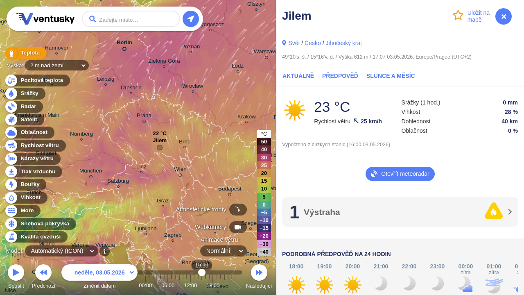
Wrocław (192, 87)
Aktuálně (298, 76)
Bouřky (25, 185)
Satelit (24, 120)
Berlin (124, 44)
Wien (180, 170)
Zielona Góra (164, 62)
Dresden (131, 88)
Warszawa (266, 52)
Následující (259, 277)
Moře (22, 211)
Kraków (246, 117)
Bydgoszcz (210, 25)
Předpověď (340, 76)
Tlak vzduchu (33, 172)
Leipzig (106, 80)
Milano (46, 245)
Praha (144, 116)
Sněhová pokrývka (40, 224)
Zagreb (173, 236)
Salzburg (118, 182)
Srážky (24, 94)
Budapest (230, 190)
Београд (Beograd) (256, 259)
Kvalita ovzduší (36, 237)
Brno (184, 142)
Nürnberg (81, 135)
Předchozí (44, 277)
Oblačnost (29, 132)
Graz (163, 201)
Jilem (160, 142)
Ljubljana (146, 229)
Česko (313, 43)
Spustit (16, 277)
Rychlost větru (35, 146)
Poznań (190, 47)
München (90, 172)
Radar (23, 107)
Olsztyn (256, 5)
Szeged (250, 224)
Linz (141, 167)
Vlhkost (26, 198)
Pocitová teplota (37, 80)
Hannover (56, 49)
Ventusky (44, 19)
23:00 (231, 285)
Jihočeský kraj (343, 43)
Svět (294, 43)
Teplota (25, 53)
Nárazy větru (32, 159)
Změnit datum (99, 277)
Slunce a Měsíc (390, 76)
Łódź (238, 67)
